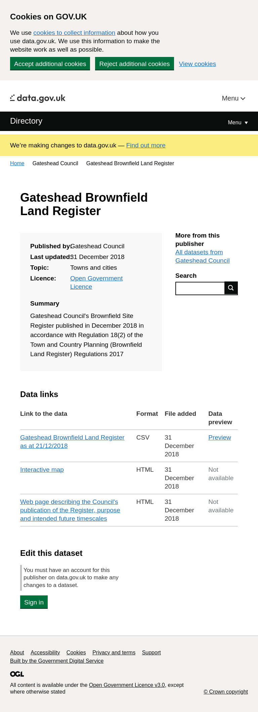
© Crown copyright (226, 692)
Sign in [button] (34, 602)
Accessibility (45, 652)
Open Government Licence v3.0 (127, 685)
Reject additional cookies (134, 63)
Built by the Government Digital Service (56, 661)
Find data (231, 287)
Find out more (146, 145)
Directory (26, 120)
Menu (231, 98)
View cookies (197, 64)
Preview (219, 437)
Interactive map (42, 469)
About (17, 652)
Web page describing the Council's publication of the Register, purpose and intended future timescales (70, 510)
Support (151, 652)
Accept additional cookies (50, 63)
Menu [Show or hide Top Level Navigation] (235, 122)
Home (17, 163)
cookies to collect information (74, 32)
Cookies (76, 652)
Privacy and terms (113, 652)
